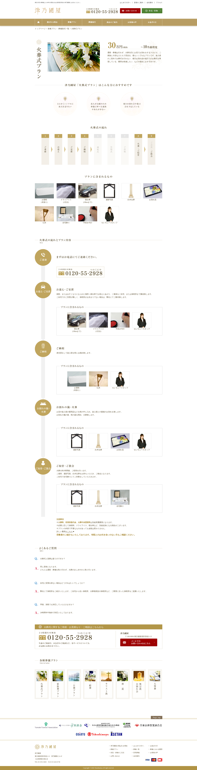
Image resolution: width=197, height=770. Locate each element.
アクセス (159, 2)
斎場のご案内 (138, 2)
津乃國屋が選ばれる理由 (119, 746)
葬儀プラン (114, 749)
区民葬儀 (136, 753)
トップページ (40, 29)
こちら (70, 532)
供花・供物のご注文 (117, 753)
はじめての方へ (125, 2)
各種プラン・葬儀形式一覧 (58, 29)
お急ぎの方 (154, 746)
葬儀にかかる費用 (156, 749)
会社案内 (150, 2)
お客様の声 (154, 753)
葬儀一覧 (136, 749)
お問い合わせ (115, 756)
